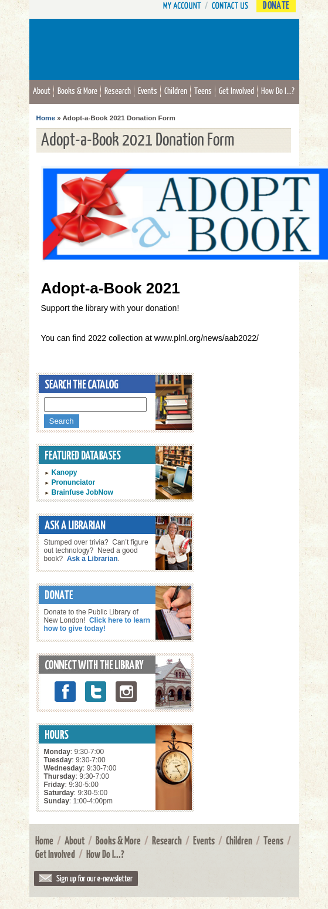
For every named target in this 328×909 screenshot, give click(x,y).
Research (117, 90)
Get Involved (236, 90)
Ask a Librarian (92, 559)
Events (147, 90)
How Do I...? (278, 90)
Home (45, 117)
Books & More (77, 90)
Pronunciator (74, 482)
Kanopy (64, 472)
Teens (203, 90)
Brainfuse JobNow (82, 492)
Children (175, 90)
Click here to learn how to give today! (97, 624)
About (41, 90)
